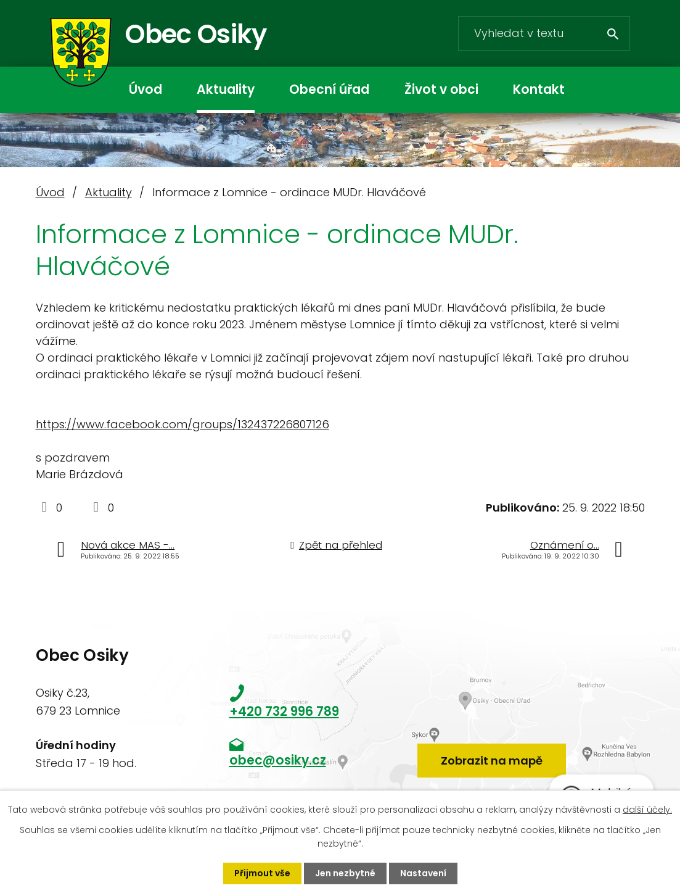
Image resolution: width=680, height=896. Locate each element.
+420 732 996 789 (284, 711)
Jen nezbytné (345, 873)
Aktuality (226, 89)
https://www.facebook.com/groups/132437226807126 (182, 424)
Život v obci (441, 89)
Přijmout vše (262, 873)
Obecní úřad (329, 89)
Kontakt (539, 89)
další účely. (647, 809)
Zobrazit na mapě (492, 760)
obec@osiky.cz (277, 760)
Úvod (145, 89)
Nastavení (423, 873)
